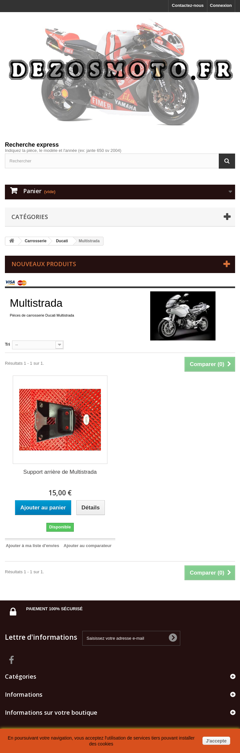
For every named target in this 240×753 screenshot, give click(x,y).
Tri (7, 344)
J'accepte (216, 741)
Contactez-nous (188, 5)
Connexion (221, 5)
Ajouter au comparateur (88, 545)
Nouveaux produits (43, 264)
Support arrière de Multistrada (60, 472)
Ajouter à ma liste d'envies (32, 545)
